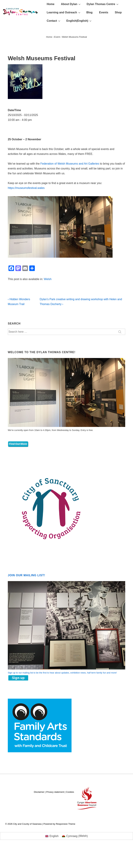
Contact (54, 20)
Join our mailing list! (26, 575)
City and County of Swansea (30, 824)
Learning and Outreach (64, 12)
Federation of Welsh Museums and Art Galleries (69, 163)
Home (50, 4)
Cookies (70, 792)
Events (103, 12)
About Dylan (71, 4)
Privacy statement (55, 792)
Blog (89, 12)
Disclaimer (39, 792)
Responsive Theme (65, 824)
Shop (118, 12)
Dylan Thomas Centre (103, 4)
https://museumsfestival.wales (26, 187)
